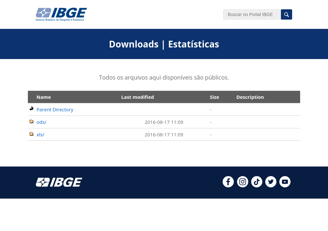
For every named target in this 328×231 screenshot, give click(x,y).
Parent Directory (55, 109)
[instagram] (242, 185)
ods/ (41, 122)
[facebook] (228, 185)
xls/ (40, 134)
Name (44, 97)
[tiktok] (256, 185)
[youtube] (285, 185)
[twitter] (270, 185)
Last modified (137, 97)
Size (214, 97)
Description (250, 97)
